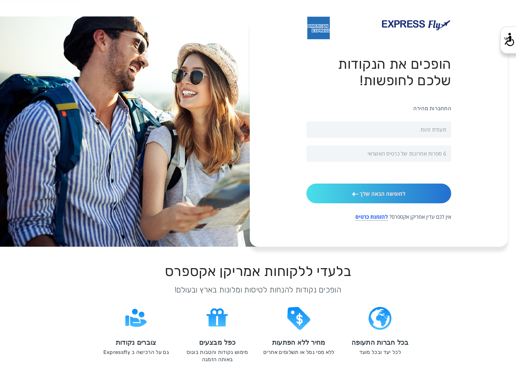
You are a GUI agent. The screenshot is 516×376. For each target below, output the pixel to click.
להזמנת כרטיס (371, 216)
